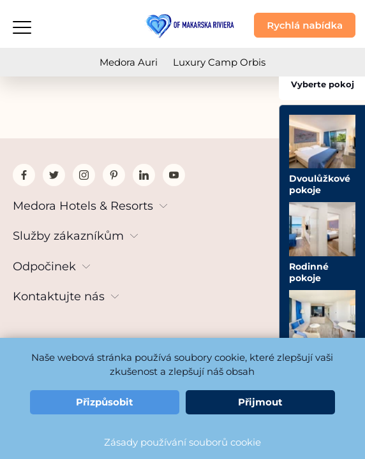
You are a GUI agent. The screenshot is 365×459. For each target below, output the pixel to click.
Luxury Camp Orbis (219, 62)
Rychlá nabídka (305, 25)
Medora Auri (129, 62)
